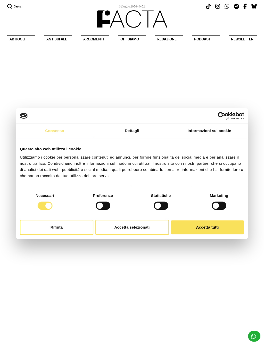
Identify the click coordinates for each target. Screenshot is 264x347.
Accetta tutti (207, 227)
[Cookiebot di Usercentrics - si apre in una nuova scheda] (221, 116)
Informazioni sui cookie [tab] (209, 130)
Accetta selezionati (132, 227)
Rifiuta (57, 227)
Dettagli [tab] (132, 130)
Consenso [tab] (54, 130)
